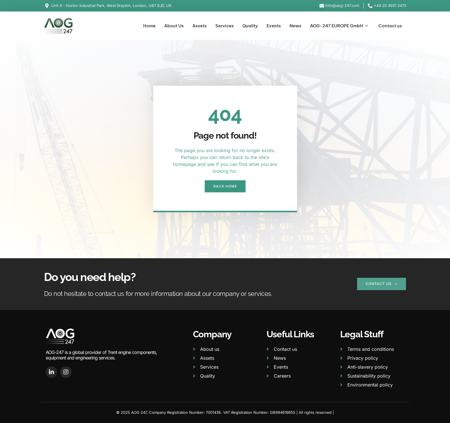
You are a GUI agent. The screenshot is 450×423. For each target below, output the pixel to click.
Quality (250, 25)
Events (274, 25)
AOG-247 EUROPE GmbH (339, 26)
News (295, 25)
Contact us (390, 25)
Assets (199, 25)
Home (149, 25)
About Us (174, 25)
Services (224, 25)
